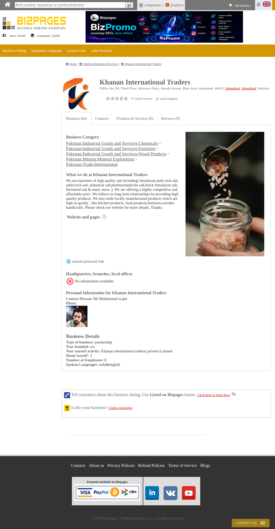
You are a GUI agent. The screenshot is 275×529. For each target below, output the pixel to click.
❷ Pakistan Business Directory (99, 64)
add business (243, 5)
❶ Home (72, 64)
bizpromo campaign (46, 50)
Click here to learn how (213, 395)
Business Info (76, 118)
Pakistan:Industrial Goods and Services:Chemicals (112, 143)
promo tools (76, 50)
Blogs (205, 465)
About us (96, 465)
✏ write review (141, 99)
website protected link (88, 261)
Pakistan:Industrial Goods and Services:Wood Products (116, 153)
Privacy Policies (121, 465)
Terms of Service (182, 465)
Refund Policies (151, 465)
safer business (102, 50)
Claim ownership (120, 408)
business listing (14, 50)
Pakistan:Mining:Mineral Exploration (100, 159)
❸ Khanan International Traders (141, 64)
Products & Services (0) (135, 118)
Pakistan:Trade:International (92, 164)
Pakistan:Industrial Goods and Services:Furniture (111, 148)
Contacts (102, 118)
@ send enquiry (167, 99)
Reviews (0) (170, 118)
